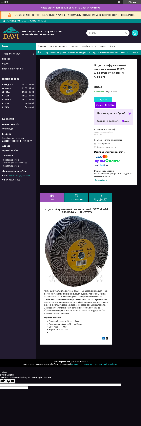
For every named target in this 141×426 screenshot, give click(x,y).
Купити (103, 99)
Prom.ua (84, 362)
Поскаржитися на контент (82, 364)
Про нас (6, 59)
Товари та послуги (11, 53)
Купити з (105, 105)
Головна (42, 46)
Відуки (5, 63)
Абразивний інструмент (56, 52)
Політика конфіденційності (106, 364)
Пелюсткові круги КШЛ (80, 52)
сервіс (103, 46)
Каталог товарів (57, 46)
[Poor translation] (10, 381)
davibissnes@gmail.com (19, 175)
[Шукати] (126, 33)
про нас (74, 46)
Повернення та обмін (13, 68)
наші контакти (89, 46)
